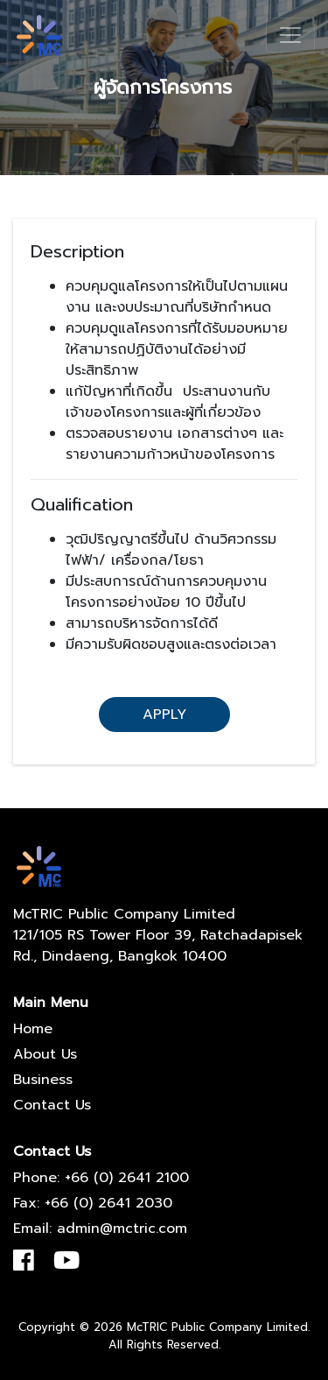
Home (32, 1028)
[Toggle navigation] (290, 35)
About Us (45, 1054)
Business (43, 1079)
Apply (164, 714)
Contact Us (52, 1105)
